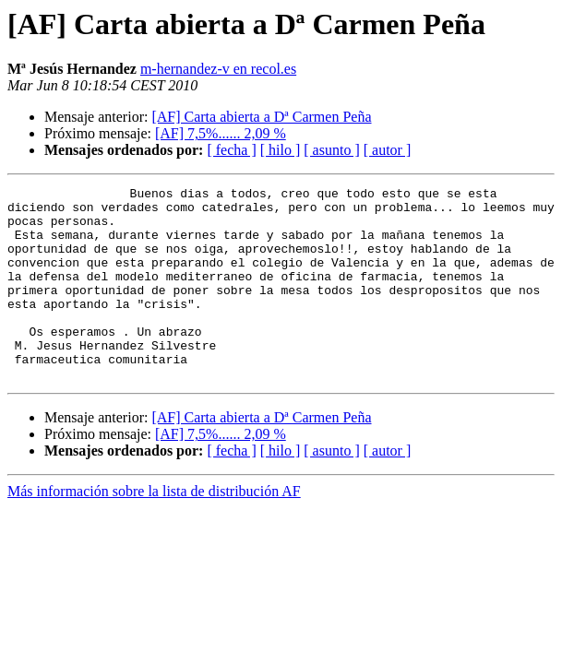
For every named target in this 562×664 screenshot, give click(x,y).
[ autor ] (388, 150)
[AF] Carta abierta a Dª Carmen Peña (261, 117)
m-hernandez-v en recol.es (218, 69)
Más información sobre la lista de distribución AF (154, 530)
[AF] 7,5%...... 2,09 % (220, 133)
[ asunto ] (331, 150)
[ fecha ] (231, 150)
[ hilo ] (280, 150)
